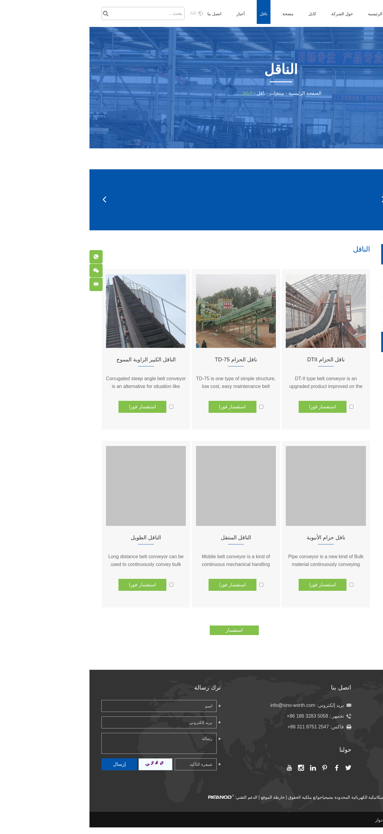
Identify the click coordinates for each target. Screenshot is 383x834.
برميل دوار (256, 200)
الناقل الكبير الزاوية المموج (56, 360)
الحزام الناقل (205, 200)
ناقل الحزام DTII (236, 360)
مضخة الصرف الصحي (346, 381)
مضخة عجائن (346, 399)
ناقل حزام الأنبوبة (236, 538)
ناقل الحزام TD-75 (146, 360)
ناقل (174, 13)
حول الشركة (253, 13)
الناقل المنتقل (146, 538)
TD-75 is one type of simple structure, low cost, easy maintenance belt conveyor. (146, 386)
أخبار (151, 13)
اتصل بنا (125, 13)
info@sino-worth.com (203, 705)
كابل (223, 13)
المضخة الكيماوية (346, 363)
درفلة (103, 200)
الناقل (157, 93)
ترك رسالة (118, 687)
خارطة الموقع (183, 797)
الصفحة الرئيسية (293, 13)
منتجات (187, 93)
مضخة (198, 13)
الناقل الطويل (56, 538)
